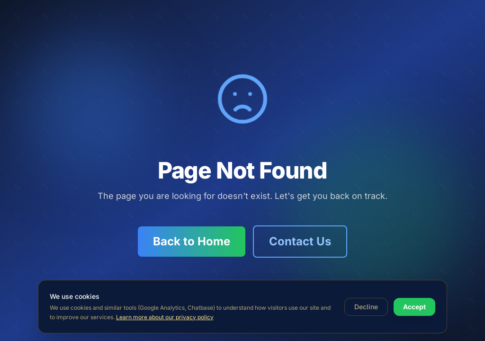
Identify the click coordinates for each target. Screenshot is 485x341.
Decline (366, 307)
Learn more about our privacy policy (165, 317)
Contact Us (300, 241)
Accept (414, 307)
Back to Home (191, 241)
